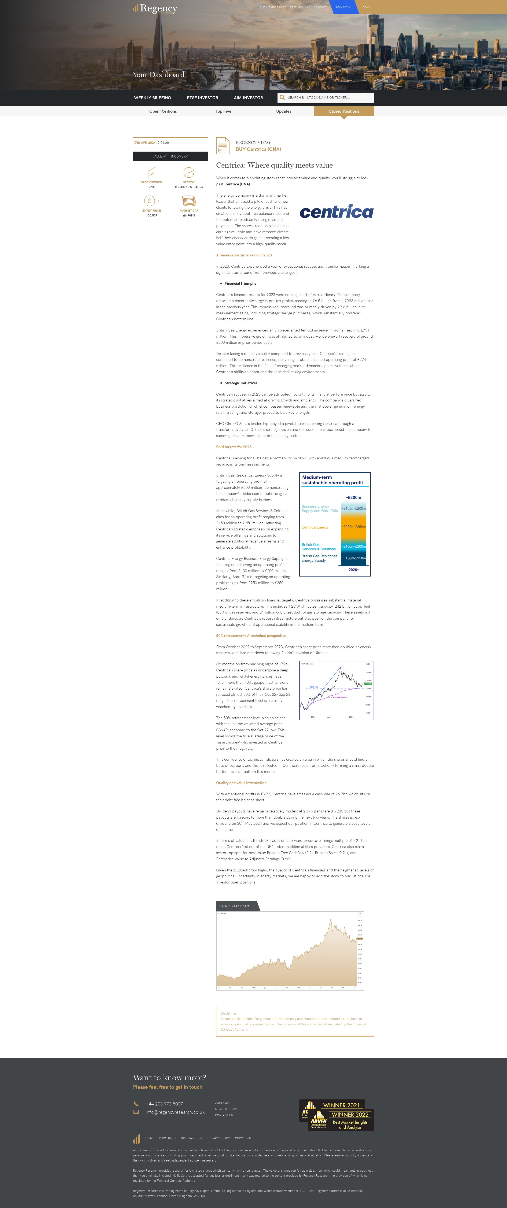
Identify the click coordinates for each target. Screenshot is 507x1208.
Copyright (243, 1138)
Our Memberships (273, 7)
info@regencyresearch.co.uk (175, 1112)
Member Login (226, 1109)
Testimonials (300, 7)
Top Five (223, 111)
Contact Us (224, 1115)
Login (365, 7)
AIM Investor (248, 97)
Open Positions (163, 111)
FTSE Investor (202, 97)
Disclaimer (167, 1138)
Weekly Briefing (152, 97)
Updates (283, 111)
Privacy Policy (218, 1138)
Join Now (342, 7)
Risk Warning (191, 1138)
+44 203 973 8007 (164, 1103)
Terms (149, 1138)
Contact (320, 7)
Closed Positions (344, 111)
